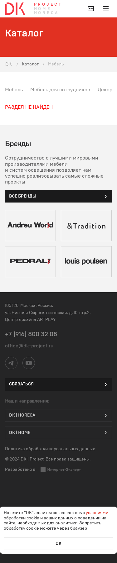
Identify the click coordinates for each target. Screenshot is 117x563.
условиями (97, 513)
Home (42, 9)
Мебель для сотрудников (60, 89)
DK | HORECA (58, 415)
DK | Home (58, 432)
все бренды (58, 196)
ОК (58, 544)
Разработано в (43, 469)
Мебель (14, 89)
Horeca (46, 13)
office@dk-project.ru (29, 345)
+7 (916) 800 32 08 (31, 334)
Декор (105, 89)
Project (48, 4)
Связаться (58, 384)
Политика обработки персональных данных (50, 449)
